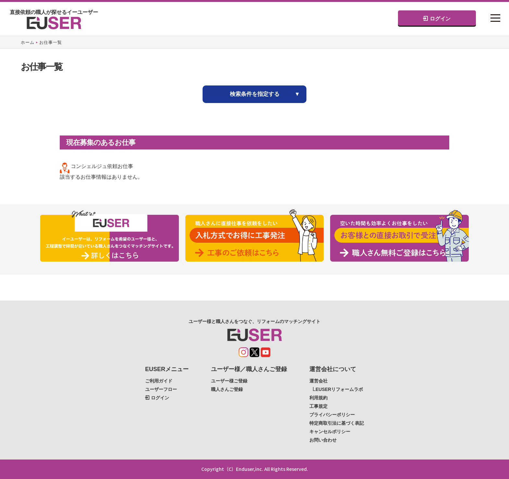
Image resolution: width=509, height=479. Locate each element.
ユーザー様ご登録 (229, 380)
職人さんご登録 (227, 389)
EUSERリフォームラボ (339, 389)
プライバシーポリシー (332, 414)
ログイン (436, 18)
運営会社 (318, 380)
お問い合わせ (323, 440)
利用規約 (318, 397)
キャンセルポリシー (329, 431)
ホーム (27, 42)
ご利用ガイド (158, 380)
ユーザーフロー (161, 389)
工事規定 (318, 406)
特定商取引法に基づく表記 (336, 423)
